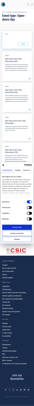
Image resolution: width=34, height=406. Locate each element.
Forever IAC (6, 302)
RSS (3, 354)
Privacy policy (6, 326)
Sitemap (5, 323)
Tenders (5, 348)
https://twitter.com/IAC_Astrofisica (6, 390)
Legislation (6, 286)
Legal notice (6, 330)
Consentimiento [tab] (7, 170)
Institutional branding (9, 351)
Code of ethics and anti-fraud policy (14, 292)
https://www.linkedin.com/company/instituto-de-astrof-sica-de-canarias (17, 390)
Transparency (6, 289)
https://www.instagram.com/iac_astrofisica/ (13, 390)
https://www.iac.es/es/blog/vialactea (28, 390)
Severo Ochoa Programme (11, 311)
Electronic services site (10, 357)
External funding (7, 308)
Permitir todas (17, 227)
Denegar (17, 239)
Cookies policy (7, 333)
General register (7, 277)
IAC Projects (6, 305)
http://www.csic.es (16, 250)
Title (6, 34)
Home (3, 12)
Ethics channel (7, 360)
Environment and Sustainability (12, 299)
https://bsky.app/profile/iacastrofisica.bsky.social (25, 390)
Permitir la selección (17, 233)
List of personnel (8, 271)
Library (4, 274)
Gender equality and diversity (11, 296)
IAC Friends (6, 315)
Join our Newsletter (17, 377)
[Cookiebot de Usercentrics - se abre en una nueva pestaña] (24, 165)
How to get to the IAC (9, 268)
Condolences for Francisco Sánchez (14, 364)
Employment (6, 345)
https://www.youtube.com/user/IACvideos (21, 390)
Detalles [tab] (17, 170)
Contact (4, 265)
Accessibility (6, 336)
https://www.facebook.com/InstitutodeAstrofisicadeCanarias (9, 390)
